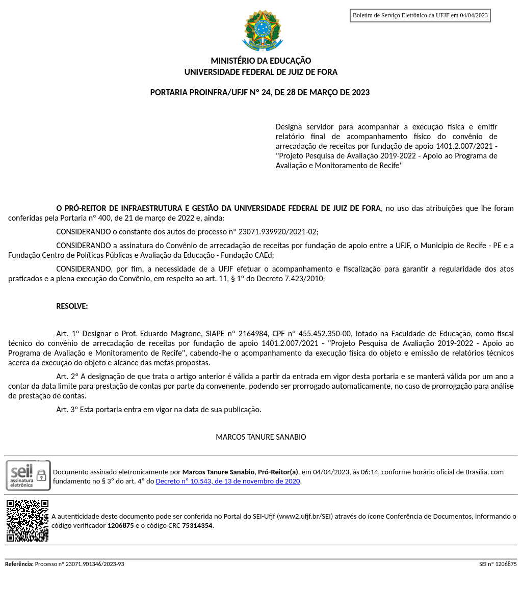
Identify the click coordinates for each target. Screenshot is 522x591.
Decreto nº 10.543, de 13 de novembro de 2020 (228, 481)
